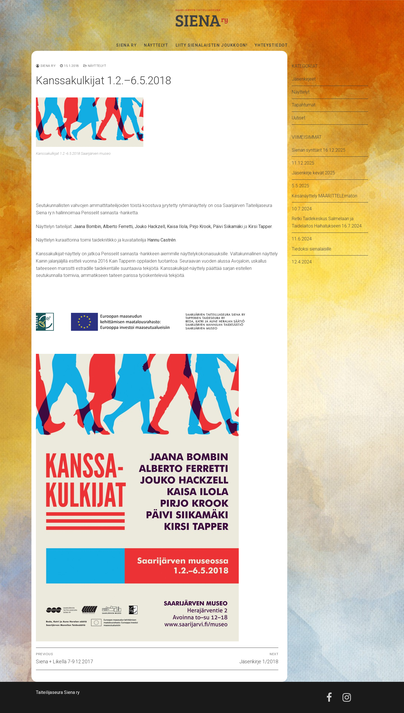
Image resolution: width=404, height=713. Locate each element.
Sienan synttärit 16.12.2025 (318, 150)
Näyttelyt (94, 66)
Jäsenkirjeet (304, 79)
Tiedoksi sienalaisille (311, 249)
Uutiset (298, 117)
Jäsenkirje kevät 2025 (313, 173)
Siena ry (46, 66)
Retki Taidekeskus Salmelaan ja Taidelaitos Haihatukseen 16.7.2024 (327, 222)
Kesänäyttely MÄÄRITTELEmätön (324, 196)
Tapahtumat (303, 105)
